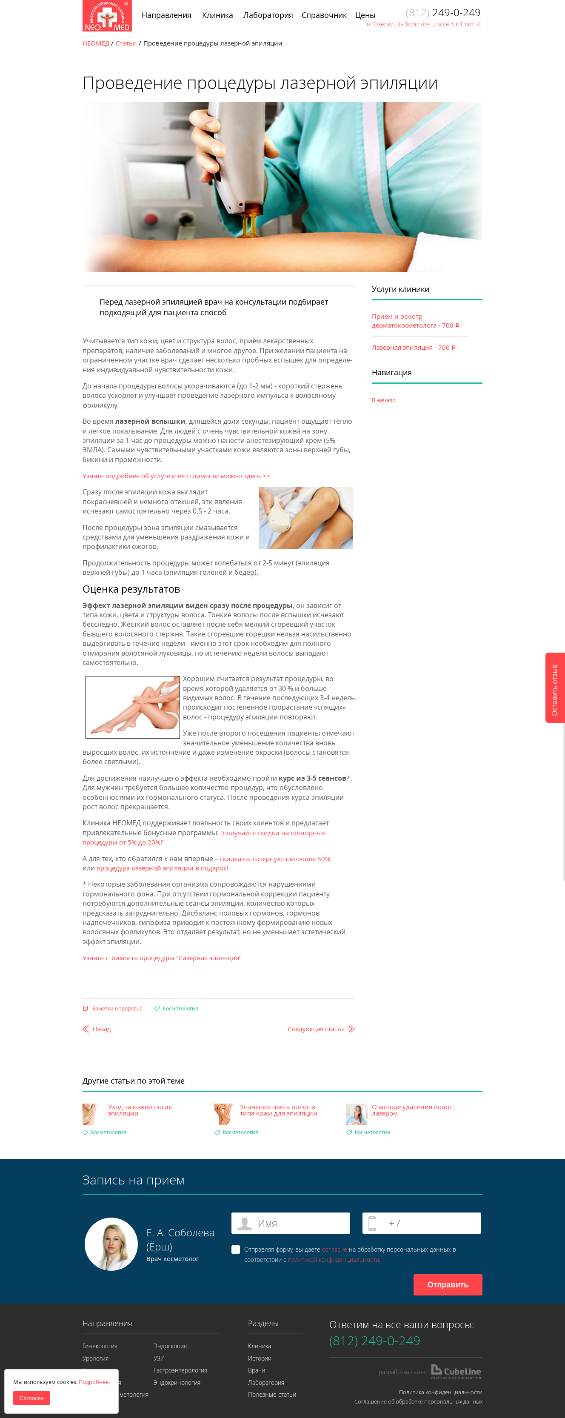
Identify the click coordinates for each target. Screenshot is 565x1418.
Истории (259, 1358)
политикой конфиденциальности (333, 1259)
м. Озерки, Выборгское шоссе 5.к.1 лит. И (424, 24)
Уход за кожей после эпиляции (140, 1110)
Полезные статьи (272, 1394)
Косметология (180, 1008)
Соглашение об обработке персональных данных (418, 1401)
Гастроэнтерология (180, 1370)
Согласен (32, 1398)
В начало (384, 400)
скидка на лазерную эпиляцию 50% (275, 858)
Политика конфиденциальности (440, 1392)
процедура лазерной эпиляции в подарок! (162, 868)
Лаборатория (266, 1382)
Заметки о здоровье (117, 1008)
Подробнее (93, 1382)
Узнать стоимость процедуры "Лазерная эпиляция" (162, 957)
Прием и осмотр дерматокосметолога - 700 (415, 320)
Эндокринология (177, 1382)
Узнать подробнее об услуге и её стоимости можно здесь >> (177, 475)
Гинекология (100, 1346)
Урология (95, 1358)
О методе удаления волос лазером (412, 1110)
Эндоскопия (170, 1346)
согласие (334, 1249)
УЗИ (159, 1358)
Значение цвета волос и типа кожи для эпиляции (278, 1110)
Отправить (448, 1285)
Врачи (256, 1370)
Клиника (259, 1346)
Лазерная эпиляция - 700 (414, 347)
